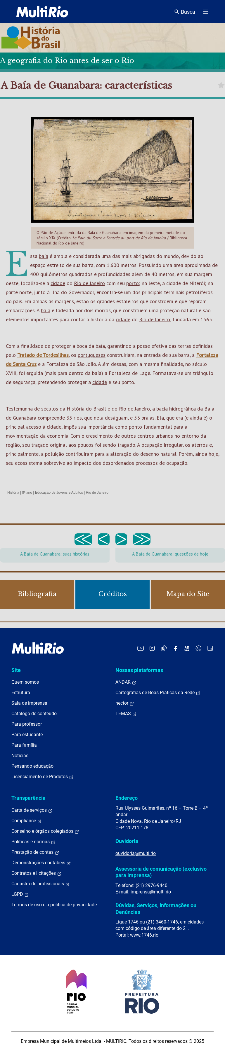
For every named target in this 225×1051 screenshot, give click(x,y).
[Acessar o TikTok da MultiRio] (163, 648)
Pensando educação (32, 766)
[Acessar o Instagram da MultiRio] (152, 648)
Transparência (28, 798)
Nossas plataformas (139, 670)
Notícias (19, 755)
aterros (200, 444)
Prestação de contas (35, 852)
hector (124, 703)
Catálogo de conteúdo (34, 713)
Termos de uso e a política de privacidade (54, 904)
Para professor (26, 724)
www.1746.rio (144, 935)
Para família (24, 745)
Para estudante (27, 734)
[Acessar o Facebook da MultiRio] (175, 648)
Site (16, 670)
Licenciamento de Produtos (42, 777)
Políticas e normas (33, 842)
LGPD (20, 894)
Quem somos (25, 682)
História (13, 492)
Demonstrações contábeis (41, 863)
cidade (58, 283)
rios (78, 417)
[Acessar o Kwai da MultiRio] (187, 648)
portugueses (91, 355)
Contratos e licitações (36, 873)
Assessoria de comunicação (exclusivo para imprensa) (161, 872)
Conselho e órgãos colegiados (45, 831)
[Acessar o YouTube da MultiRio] (140, 648)
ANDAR (125, 682)
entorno (190, 435)
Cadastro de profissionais (40, 884)
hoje (213, 454)
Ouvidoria (126, 841)
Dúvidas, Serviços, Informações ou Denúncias (155, 908)
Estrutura (20, 692)
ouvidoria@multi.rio (135, 853)
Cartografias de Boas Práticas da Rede (157, 693)
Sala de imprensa (29, 703)
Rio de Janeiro (89, 283)
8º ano (27, 492)
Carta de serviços (32, 810)
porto (132, 283)
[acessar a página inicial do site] (42, 12)
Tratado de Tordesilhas (43, 355)
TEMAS (126, 714)
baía (43, 256)
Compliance (26, 821)
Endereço (126, 798)
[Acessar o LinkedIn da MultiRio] (210, 648)
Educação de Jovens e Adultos (59, 492)
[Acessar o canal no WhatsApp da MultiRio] (198, 648)
